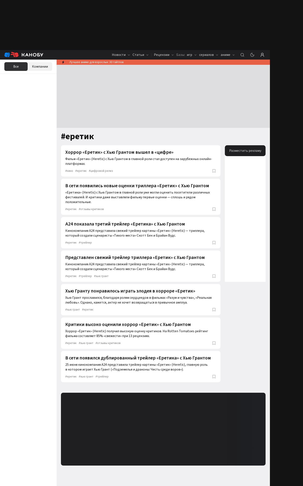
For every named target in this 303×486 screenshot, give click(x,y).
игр (186, 54)
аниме (228, 54)
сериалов (208, 54)
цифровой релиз (101, 171)
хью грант (101, 276)
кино (69, 171)
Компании (40, 66)
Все (16, 66)
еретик (81, 171)
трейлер (85, 242)
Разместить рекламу (245, 151)
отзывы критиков (91, 209)
